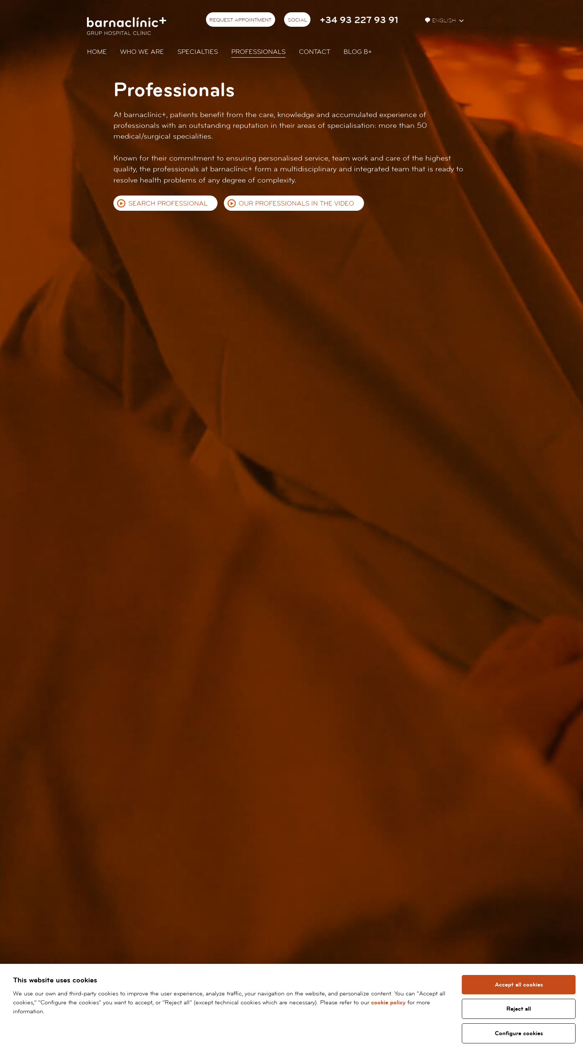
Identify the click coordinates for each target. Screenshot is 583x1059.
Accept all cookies (519, 984)
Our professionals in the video (296, 203)
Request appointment (240, 20)
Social (297, 20)
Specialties (197, 52)
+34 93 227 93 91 (359, 20)
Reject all (518, 1009)
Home (97, 52)
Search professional (167, 203)
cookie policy (388, 1002)
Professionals (258, 52)
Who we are (142, 52)
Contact (314, 52)
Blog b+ (358, 52)
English (441, 20)
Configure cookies (519, 1033)
